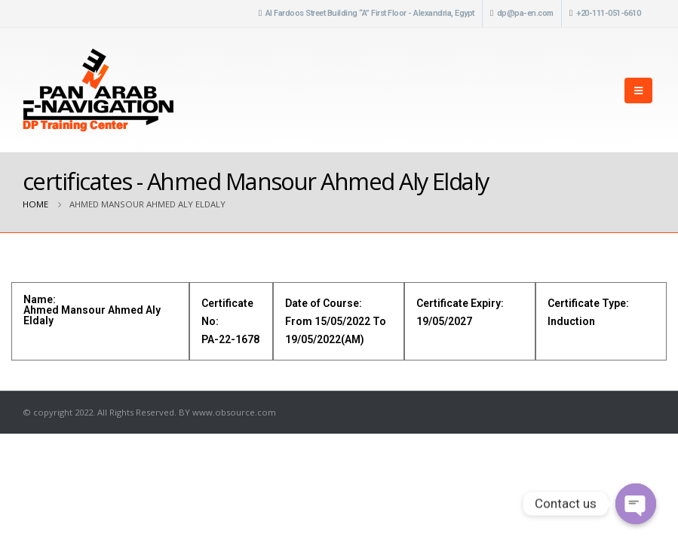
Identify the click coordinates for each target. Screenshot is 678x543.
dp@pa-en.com (525, 13)
